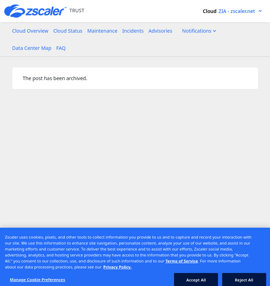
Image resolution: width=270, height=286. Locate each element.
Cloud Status (67, 30)
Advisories (160, 30)
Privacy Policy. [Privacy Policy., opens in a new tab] (117, 269)
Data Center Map (32, 48)
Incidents (133, 30)
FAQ (61, 48)
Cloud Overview (30, 30)
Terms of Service (182, 263)
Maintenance (102, 30)
